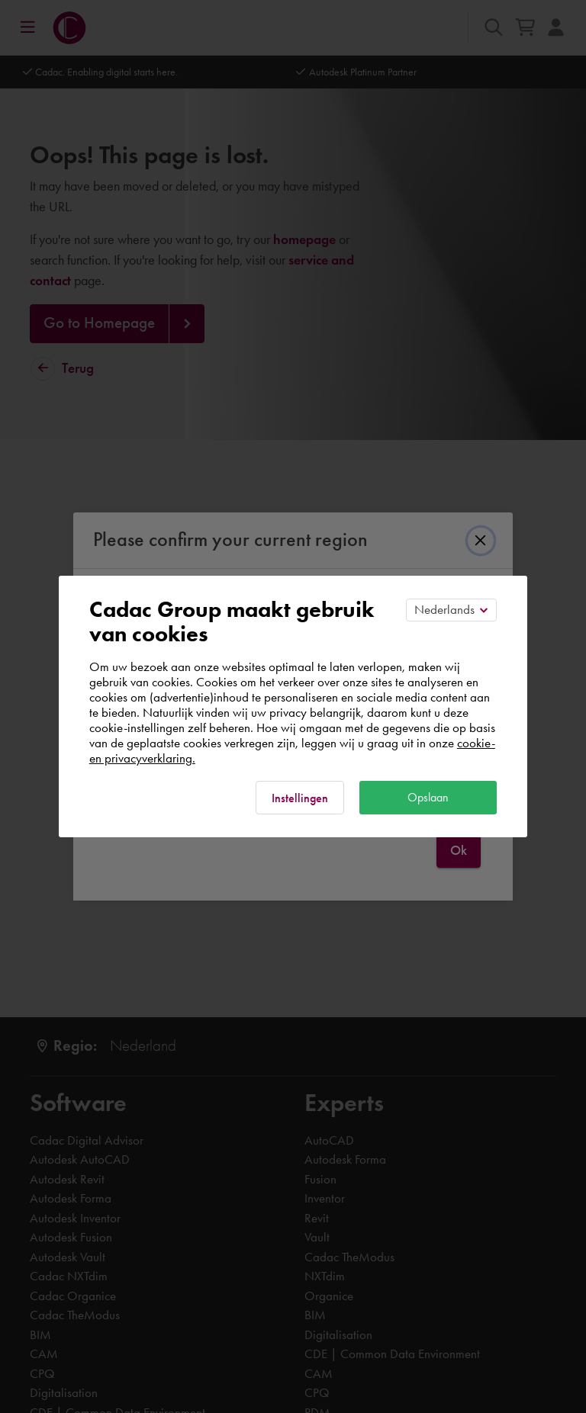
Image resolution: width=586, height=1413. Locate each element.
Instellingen (300, 798)
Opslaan (428, 797)
